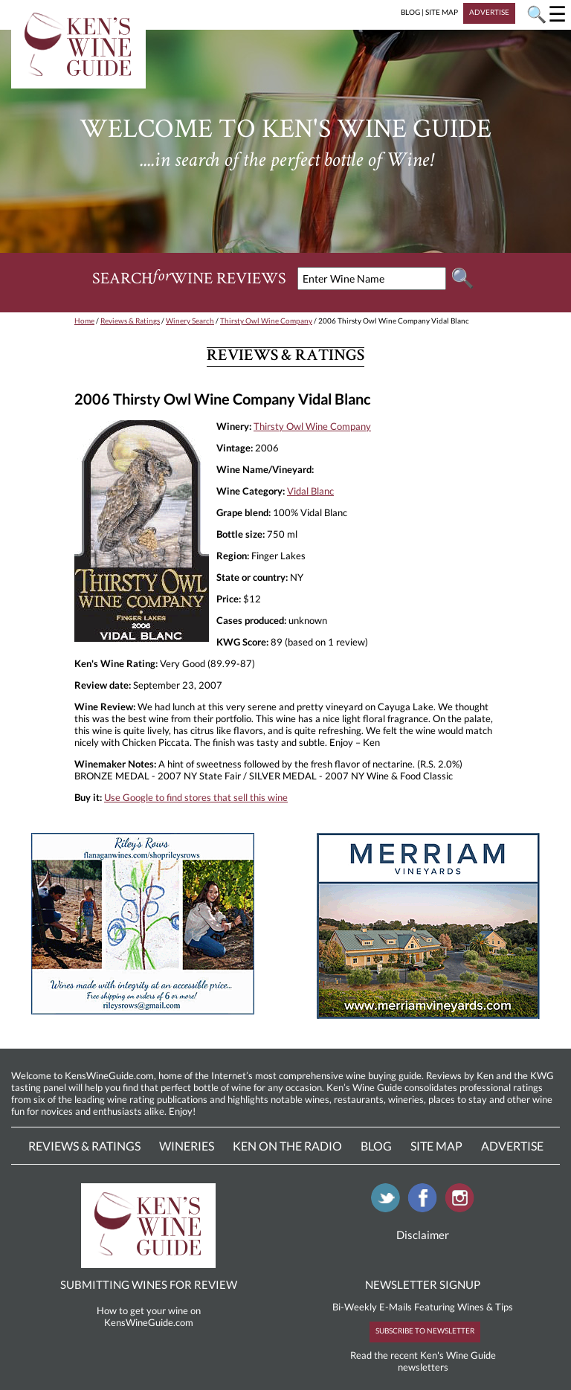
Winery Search (190, 320)
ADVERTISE (489, 11)
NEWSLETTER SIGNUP (422, 1284)
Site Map (436, 1146)
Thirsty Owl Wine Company (266, 320)
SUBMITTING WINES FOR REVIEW (148, 1284)
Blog (376, 1146)
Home (84, 320)
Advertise (512, 1146)
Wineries (186, 1146)
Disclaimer (422, 1234)
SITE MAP (441, 11)
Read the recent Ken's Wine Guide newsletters (423, 1361)
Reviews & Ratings (130, 320)
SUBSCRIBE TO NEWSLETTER (424, 1330)
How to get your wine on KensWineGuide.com (149, 1316)
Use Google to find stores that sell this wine (196, 797)
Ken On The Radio (287, 1146)
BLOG (410, 11)
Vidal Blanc (310, 491)
